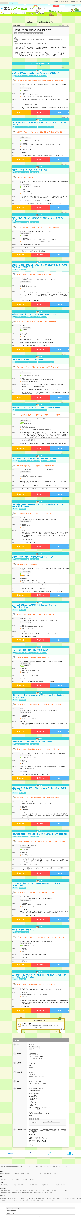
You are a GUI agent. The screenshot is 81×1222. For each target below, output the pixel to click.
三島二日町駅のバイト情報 (50, 1173)
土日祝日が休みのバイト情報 (50, 1185)
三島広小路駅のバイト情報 (36, 1173)
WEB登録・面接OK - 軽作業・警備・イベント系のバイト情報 (42, 1198)
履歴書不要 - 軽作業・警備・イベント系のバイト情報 (69, 1198)
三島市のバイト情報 (4, 1173)
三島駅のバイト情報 (24, 1173)
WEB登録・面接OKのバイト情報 (23, 1185)
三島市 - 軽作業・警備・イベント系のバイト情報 (11, 1190)
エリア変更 (30, 8)
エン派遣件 (4, 3)
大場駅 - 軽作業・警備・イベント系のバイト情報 (34, 1190)
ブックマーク (70, 1154)
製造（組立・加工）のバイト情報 (26, 1179)
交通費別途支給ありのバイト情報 (7, 1185)
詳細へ (60, 112)
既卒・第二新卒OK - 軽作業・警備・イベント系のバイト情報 (41, 1200)
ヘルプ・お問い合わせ (71, 5)
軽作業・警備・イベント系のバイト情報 (9, 1179)
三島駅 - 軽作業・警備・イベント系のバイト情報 (56, 1190)
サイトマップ (78, 5)
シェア (30, 1154)
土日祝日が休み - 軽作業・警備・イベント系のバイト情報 (14, 1200)
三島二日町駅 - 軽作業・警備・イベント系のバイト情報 (39, 1192)
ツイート (50, 1154)
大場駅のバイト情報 (14, 1173)
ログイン (62, 5)
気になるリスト (7, 13)
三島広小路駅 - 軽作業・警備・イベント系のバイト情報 (13, 1192)
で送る (11, 1153)
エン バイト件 (13, 3)
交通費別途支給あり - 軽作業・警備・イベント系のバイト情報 (14, 1198)
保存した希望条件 (20, 13)
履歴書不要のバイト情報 (37, 1185)
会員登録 (56, 5)
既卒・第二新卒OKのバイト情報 (65, 1185)
